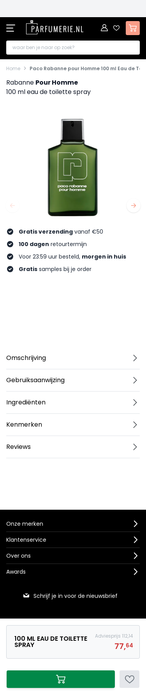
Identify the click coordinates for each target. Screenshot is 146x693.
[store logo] (54, 27)
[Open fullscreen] (73, 166)
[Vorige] (12, 205)
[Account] (105, 28)
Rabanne (20, 82)
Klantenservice (26, 540)
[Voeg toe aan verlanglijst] (129, 679)
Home (13, 69)
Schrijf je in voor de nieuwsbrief (70, 596)
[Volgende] (133, 205)
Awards (16, 572)
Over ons (18, 556)
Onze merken (24, 524)
